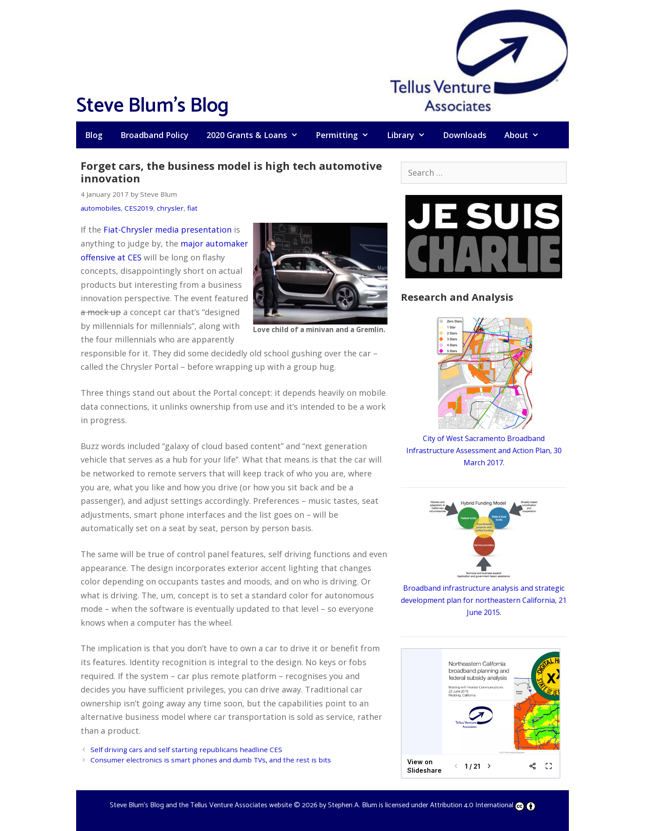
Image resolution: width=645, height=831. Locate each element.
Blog (94, 135)
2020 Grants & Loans (256, 134)
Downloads (464, 135)
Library (410, 134)
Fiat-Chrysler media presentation (167, 229)
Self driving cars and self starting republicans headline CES (186, 749)
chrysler (170, 207)
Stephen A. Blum (352, 805)
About (526, 134)
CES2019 (139, 207)
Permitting (347, 134)
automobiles (101, 207)
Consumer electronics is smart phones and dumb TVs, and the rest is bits (210, 759)
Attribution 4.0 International (483, 805)
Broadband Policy (154, 135)
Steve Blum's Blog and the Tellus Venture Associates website (201, 805)
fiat (192, 207)
